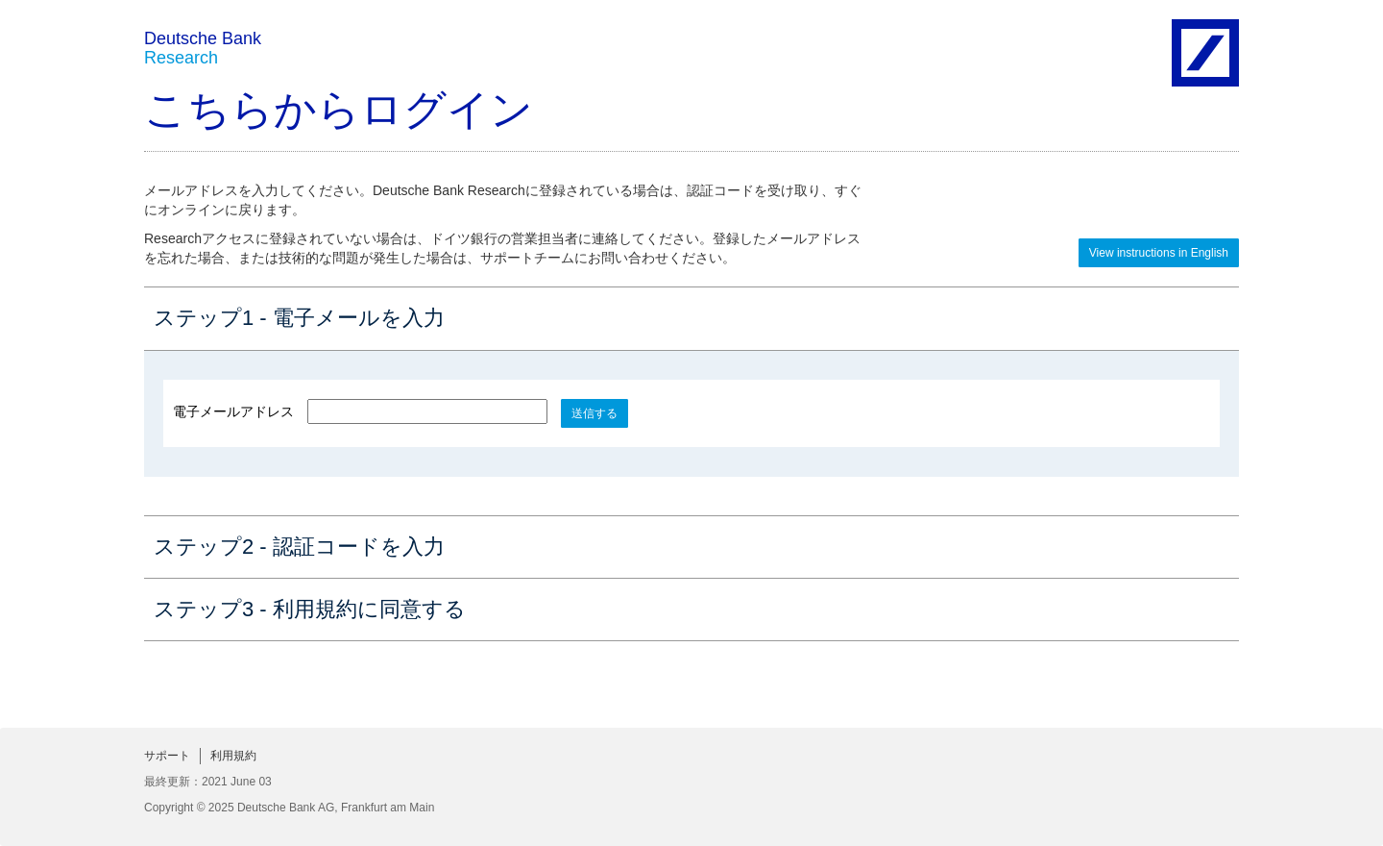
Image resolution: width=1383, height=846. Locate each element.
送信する (594, 413)
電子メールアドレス (233, 411)
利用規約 (233, 755)
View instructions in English (1158, 253)
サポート (167, 755)
